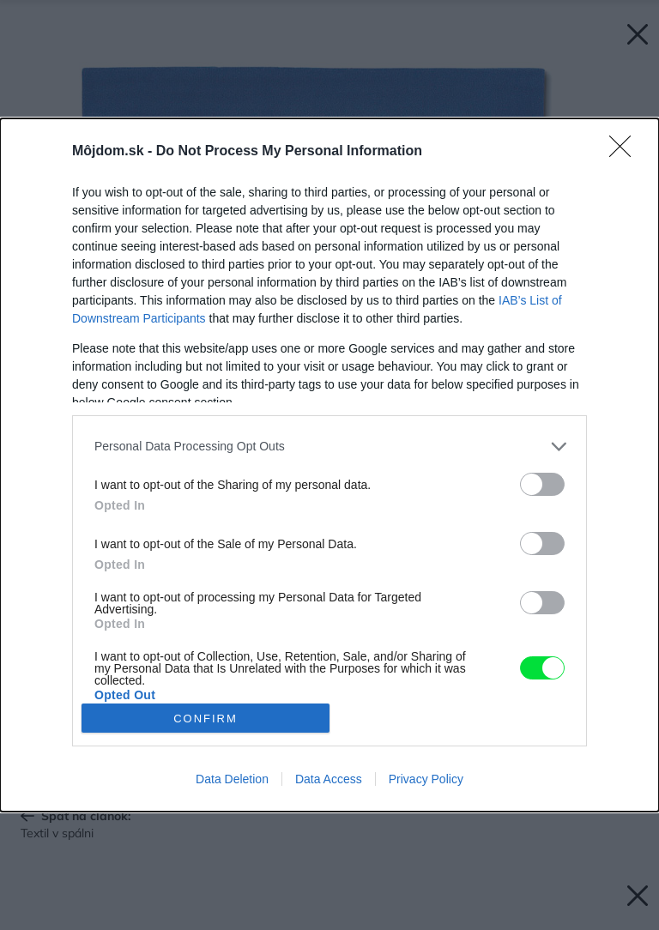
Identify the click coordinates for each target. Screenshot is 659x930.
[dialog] (329, 465)
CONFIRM (205, 718)
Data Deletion (232, 779)
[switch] (542, 484)
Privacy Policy (426, 779)
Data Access (328, 779)
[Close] (625, 152)
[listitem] (329, 447)
